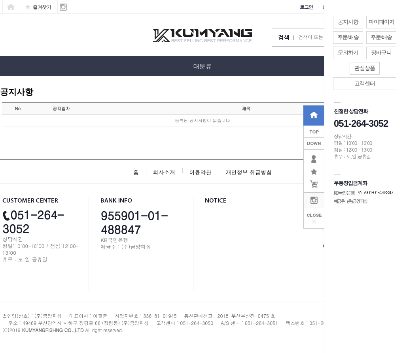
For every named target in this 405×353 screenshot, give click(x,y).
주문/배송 (348, 37)
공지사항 (348, 22)
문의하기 (348, 53)
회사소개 (164, 172)
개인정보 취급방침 (249, 172)
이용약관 (200, 172)
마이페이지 (381, 22)
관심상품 (364, 68)
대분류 (202, 66)
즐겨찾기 (38, 7)
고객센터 (364, 83)
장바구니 (381, 53)
